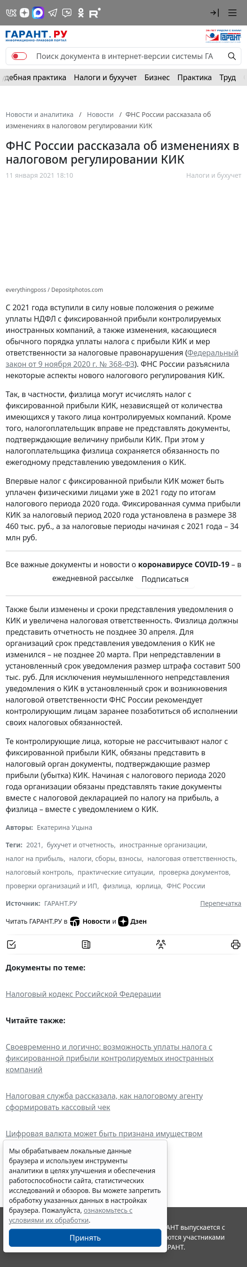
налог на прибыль (35, 858)
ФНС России (186, 885)
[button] (214, 13)
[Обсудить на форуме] (161, 944)
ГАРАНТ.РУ (60, 903)
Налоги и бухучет (105, 77)
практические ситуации (115, 872)
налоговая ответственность (191, 858)
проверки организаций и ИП (51, 885)
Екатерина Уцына (64, 827)
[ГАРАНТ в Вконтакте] (11, 12)
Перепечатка (220, 903)
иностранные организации (163, 844)
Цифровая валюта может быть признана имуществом (104, 1133)
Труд (227, 77)
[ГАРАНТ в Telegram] (52, 12)
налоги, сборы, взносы (105, 858)
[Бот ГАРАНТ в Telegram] (66, 12)
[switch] (19, 56)
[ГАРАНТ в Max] (38, 13)
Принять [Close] (85, 1238)
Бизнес (157, 77)
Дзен (132, 921)
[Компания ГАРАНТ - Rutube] (95, 12)
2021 (33, 844)
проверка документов (194, 872)
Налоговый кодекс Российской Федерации (83, 994)
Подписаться (165, 579)
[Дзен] (24, 12)
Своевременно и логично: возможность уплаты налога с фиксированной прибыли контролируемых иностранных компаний (110, 1058)
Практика (194, 77)
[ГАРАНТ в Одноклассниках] (81, 12)
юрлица (148, 885)
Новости (89, 921)
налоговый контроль (39, 872)
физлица (116, 885)
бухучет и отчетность (80, 844)
